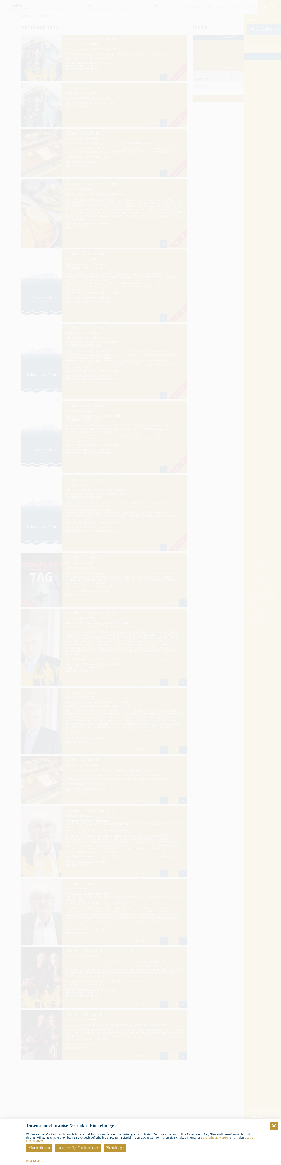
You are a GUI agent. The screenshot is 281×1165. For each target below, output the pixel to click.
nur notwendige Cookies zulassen (78, 1148)
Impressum (33, 1160)
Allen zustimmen (39, 1148)
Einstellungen (115, 1148)
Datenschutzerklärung (215, 1137)
